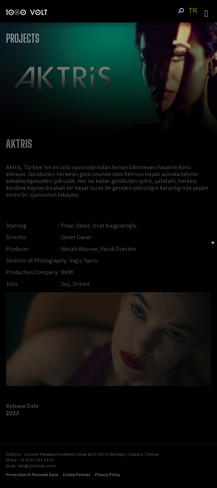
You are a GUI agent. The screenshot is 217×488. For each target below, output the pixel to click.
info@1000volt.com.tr (37, 466)
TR (192, 10)
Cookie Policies (76, 474)
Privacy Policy (107, 474)
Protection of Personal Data (32, 474)
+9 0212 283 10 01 (37, 460)
